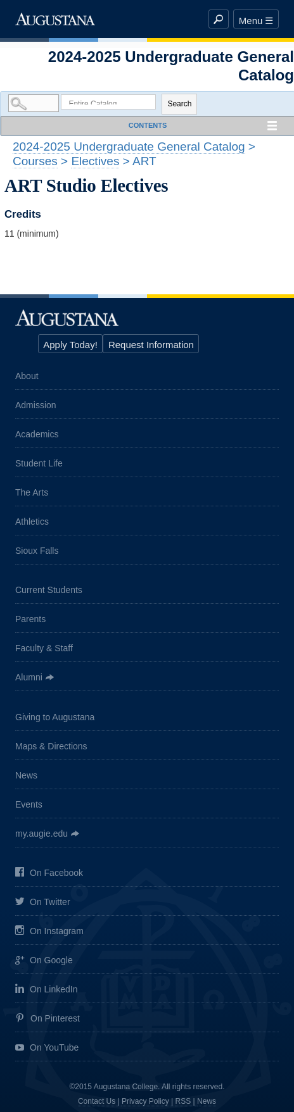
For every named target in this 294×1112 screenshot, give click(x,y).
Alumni (28, 677)
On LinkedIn (46, 990)
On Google (44, 961)
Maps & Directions (51, 746)
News (26, 775)
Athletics (32, 521)
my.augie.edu (41, 833)
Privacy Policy (145, 1101)
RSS (183, 1101)
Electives (95, 161)
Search (179, 103)
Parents (30, 619)
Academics (36, 434)
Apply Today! (70, 344)
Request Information (151, 344)
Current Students (48, 590)
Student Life (39, 463)
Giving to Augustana (54, 717)
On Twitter (42, 903)
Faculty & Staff (44, 648)
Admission (35, 405)
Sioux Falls (36, 551)
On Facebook (49, 873)
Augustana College (55, 18)
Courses (35, 161)
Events (28, 804)
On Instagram (49, 931)
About (27, 376)
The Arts (31, 492)
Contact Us (96, 1101)
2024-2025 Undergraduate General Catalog (129, 146)
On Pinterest (47, 1019)
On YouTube (47, 1048)
